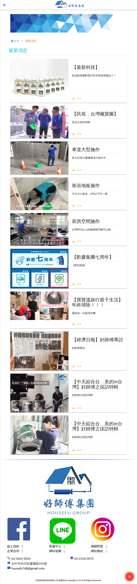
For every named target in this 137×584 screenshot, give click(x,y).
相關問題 (99, 546)
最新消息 (31, 40)
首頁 (16, 40)
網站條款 (99, 551)
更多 (80, 98)
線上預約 (15, 546)
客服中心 (57, 546)
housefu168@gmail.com (26, 568)
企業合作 (15, 551)
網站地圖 (57, 551)
